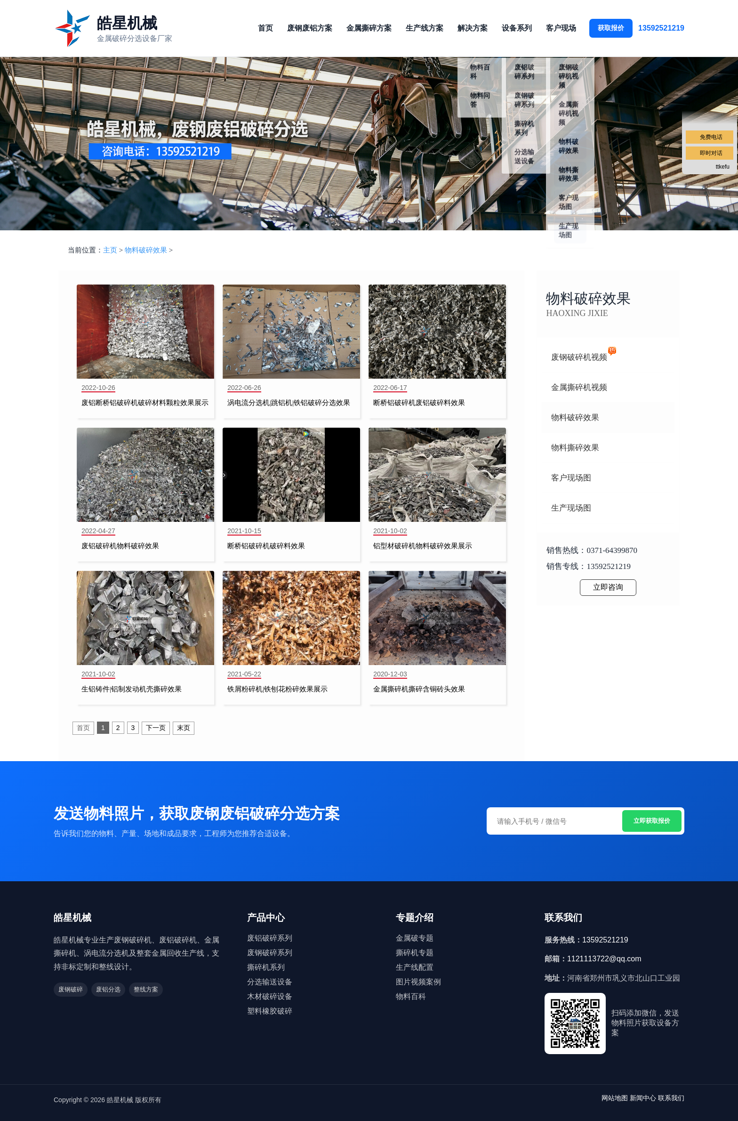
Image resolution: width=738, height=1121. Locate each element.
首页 (265, 28)
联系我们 (671, 1098)
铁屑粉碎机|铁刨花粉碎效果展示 (277, 689)
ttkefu (723, 166)
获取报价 (611, 28)
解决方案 (472, 28)
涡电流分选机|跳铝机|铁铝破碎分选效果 (288, 402)
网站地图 (615, 1098)
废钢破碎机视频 (579, 357)
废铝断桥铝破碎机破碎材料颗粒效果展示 (145, 402)
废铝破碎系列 (269, 938)
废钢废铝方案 (309, 28)
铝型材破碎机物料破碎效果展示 (422, 546)
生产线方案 (424, 28)
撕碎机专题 (414, 953)
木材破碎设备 (269, 996)
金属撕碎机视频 (579, 387)
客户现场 (561, 28)
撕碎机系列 (266, 967)
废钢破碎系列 (269, 953)
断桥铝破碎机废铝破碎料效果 (419, 402)
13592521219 (661, 28)
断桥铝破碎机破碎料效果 (266, 546)
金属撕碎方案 (369, 28)
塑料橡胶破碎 (269, 1011)
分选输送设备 (269, 982)
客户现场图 (571, 477)
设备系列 (517, 28)
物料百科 (411, 996)
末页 (183, 727)
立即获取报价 (652, 820)
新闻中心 (643, 1098)
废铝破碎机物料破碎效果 (120, 546)
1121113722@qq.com (604, 959)
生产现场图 (571, 508)
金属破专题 (414, 938)
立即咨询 (608, 587)
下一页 (156, 727)
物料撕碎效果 (575, 447)
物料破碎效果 (146, 250)
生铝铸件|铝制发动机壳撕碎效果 (131, 689)
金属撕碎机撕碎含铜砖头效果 (419, 689)
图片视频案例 (418, 982)
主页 (110, 250)
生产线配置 (414, 967)
